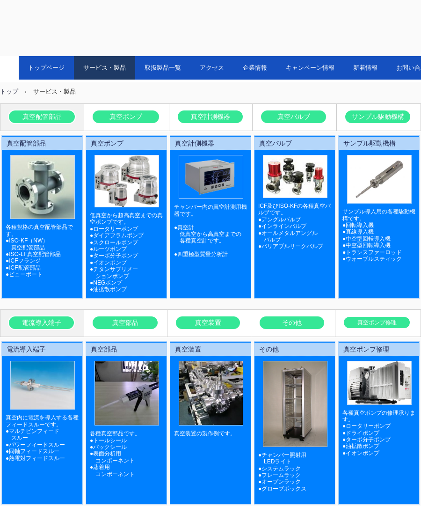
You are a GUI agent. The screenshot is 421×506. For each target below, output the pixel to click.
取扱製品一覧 (163, 67)
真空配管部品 (42, 116)
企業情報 (255, 67)
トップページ (46, 67)
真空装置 (208, 322)
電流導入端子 (41, 322)
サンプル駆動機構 (378, 116)
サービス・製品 (104, 67)
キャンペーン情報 (310, 67)
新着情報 (365, 67)
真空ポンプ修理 (377, 322)
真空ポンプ (125, 116)
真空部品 (125, 322)
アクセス (212, 67)
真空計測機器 (210, 116)
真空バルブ (293, 116)
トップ (9, 91)
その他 (292, 322)
